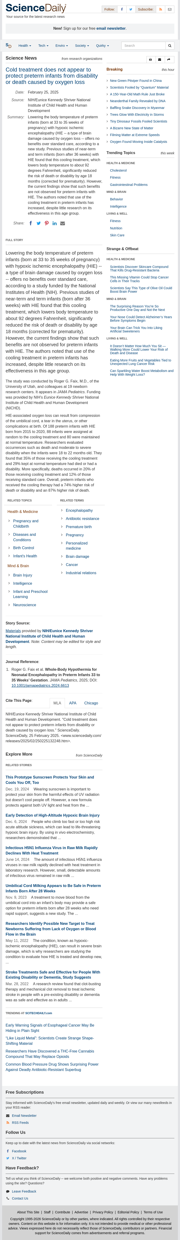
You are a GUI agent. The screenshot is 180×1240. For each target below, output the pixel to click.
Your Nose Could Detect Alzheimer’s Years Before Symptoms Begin (141, 318)
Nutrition (116, 228)
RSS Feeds (20, 1123)
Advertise (81, 1212)
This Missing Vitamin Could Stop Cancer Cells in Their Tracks (139, 279)
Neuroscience (24, 605)
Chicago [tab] (91, 703)
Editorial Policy (128, 1212)
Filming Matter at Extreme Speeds (135, 135)
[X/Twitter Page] (131, 9)
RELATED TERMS (72, 500)
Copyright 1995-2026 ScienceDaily (35, 1219)
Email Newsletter (24, 1115)
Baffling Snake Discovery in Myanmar (137, 108)
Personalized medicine (77, 546)
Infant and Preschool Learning (30, 594)
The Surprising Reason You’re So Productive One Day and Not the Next (137, 308)
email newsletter (111, 28)
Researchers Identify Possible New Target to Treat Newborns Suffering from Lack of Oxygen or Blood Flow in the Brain (51, 929)
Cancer (72, 565)
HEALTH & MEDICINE (121, 163)
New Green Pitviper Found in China (136, 81)
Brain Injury (22, 575)
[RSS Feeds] (160, 9)
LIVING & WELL (117, 213)
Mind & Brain (18, 566)
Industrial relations (81, 573)
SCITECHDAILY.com (38, 1013)
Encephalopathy (79, 510)
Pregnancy (75, 535)
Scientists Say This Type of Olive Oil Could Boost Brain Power (141, 289)
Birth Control (23, 548)
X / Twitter (19, 1158)
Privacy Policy (103, 1212)
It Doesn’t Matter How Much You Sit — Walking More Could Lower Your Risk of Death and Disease (139, 349)
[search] (169, 46)
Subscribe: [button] (146, 9)
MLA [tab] (57, 703)
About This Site (28, 1212)
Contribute (62, 1212)
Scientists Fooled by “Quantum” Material (139, 87)
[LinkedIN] (54, 223)
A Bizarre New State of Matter (131, 128)
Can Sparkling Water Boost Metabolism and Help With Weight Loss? (142, 372)
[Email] (62, 223)
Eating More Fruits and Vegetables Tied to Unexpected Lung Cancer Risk (140, 362)
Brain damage (77, 557)
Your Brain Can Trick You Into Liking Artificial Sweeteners (136, 329)
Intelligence (22, 583)
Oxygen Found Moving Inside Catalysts (138, 142)
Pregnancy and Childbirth (25, 523)
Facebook (19, 1151)
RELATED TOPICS (20, 500)
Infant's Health (25, 556)
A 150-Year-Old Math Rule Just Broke (137, 94)
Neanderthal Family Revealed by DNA (138, 101)
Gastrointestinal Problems (129, 185)
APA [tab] (72, 703)
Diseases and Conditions (24, 537)
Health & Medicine (23, 512)
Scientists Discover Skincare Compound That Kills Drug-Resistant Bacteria (139, 268)
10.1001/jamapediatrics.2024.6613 (40, 686)
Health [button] (25, 45)
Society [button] (82, 45)
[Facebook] (31, 223)
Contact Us (20, 1198)
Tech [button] (43, 45)
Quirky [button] (102, 45)
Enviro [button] (62, 45)
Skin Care (117, 235)
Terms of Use (153, 1212)
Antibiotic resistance (82, 519)
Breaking (115, 69)
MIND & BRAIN (116, 192)
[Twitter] (38, 223)
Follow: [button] (109, 9)
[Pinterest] (46, 223)
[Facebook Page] (122, 9)
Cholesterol (118, 170)
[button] (151, 59)
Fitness (115, 177)
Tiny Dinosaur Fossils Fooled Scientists (138, 121)
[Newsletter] (169, 9)
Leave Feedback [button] (24, 1191)
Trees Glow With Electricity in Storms (137, 114)
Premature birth (79, 527)
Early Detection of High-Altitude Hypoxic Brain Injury (53, 815)
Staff (47, 1212)
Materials (13, 631)
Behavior (116, 199)
